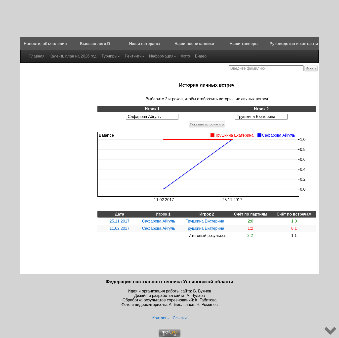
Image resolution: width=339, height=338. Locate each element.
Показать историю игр (207, 124)
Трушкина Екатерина (205, 221)
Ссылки (180, 318)
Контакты (161, 318)
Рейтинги (134, 56)
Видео (201, 56)
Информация (162, 56)
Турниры (110, 56)
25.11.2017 (119, 221)
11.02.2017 (119, 228)
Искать (311, 68)
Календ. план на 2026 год (72, 56)
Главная (36, 56)
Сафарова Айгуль (158, 221)
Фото (185, 56)
